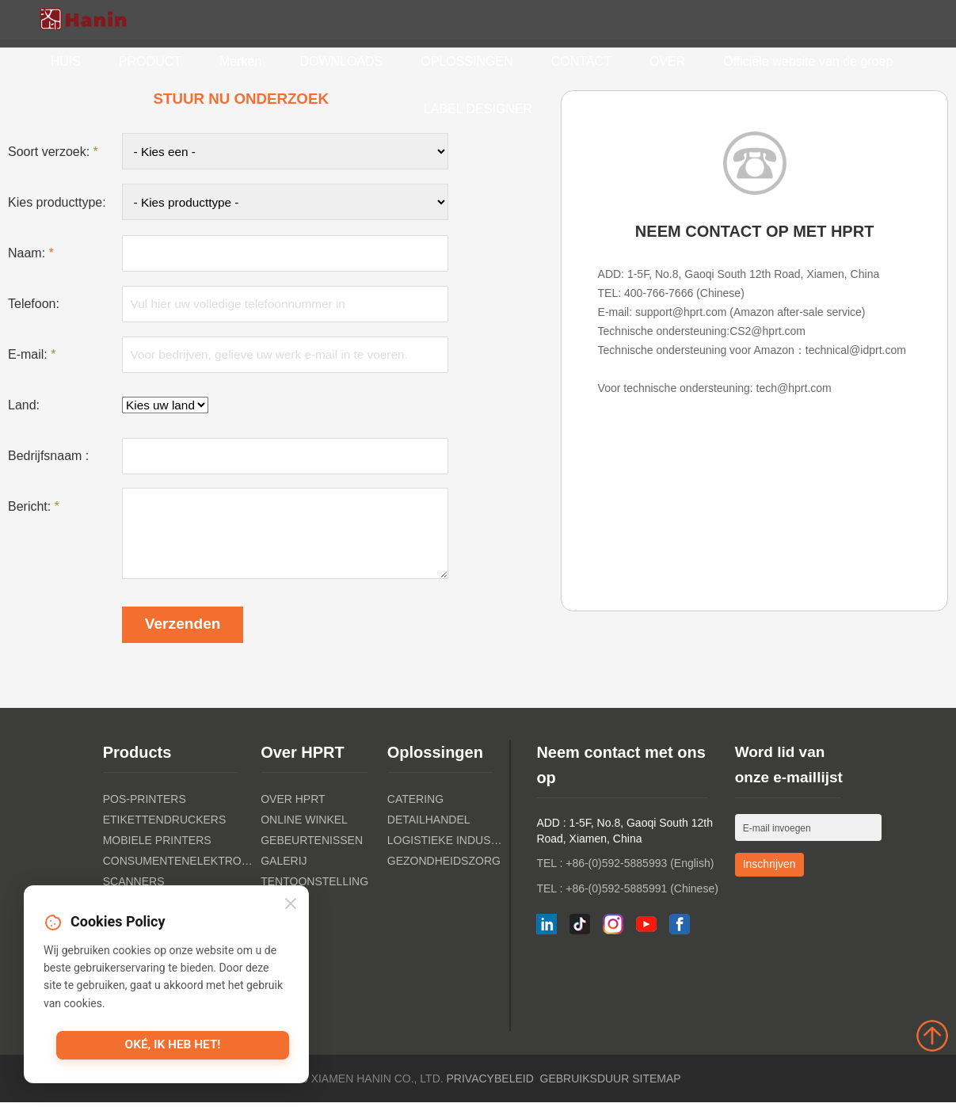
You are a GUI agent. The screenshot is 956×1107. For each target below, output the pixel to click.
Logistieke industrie (446, 845)
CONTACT (581, 61)
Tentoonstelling (314, 886)
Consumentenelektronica (178, 865)
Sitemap (656, 1083)
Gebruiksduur (585, 1083)
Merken (240, 61)
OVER (667, 61)
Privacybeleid (490, 1083)
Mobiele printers (157, 845)
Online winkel (304, 824)
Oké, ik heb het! (172, 1047)
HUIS (66, 61)
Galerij (284, 865)
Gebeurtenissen (312, 845)
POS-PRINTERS (144, 803)
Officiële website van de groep (808, 61)
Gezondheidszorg (444, 865)
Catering (415, 803)
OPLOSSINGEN (466, 61)
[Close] (290, 904)
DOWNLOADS (341, 61)
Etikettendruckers (165, 824)
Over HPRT (293, 803)
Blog (276, 927)
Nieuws (283, 906)
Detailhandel (428, 824)
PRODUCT (150, 61)
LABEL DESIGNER (478, 109)
